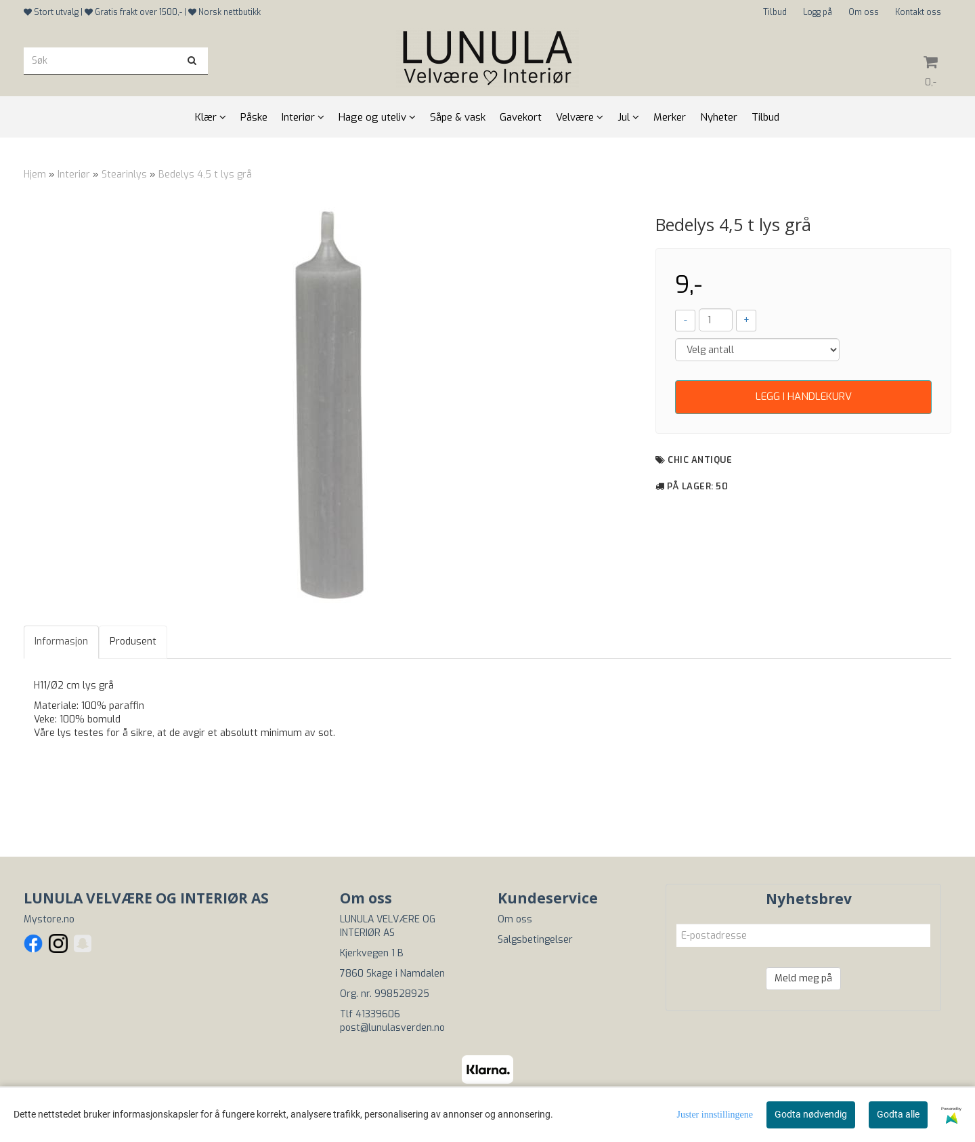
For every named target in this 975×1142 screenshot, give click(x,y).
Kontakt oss (918, 12)
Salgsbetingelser (535, 939)
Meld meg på (803, 978)
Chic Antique (700, 460)
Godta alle (898, 1114)
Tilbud (775, 12)
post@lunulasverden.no (392, 1027)
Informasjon (61, 641)
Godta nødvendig (811, 1114)
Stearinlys (124, 174)
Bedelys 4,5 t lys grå (205, 174)
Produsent (133, 641)
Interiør (74, 174)
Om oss (863, 12)
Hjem (35, 174)
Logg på (817, 12)
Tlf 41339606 (370, 1014)
